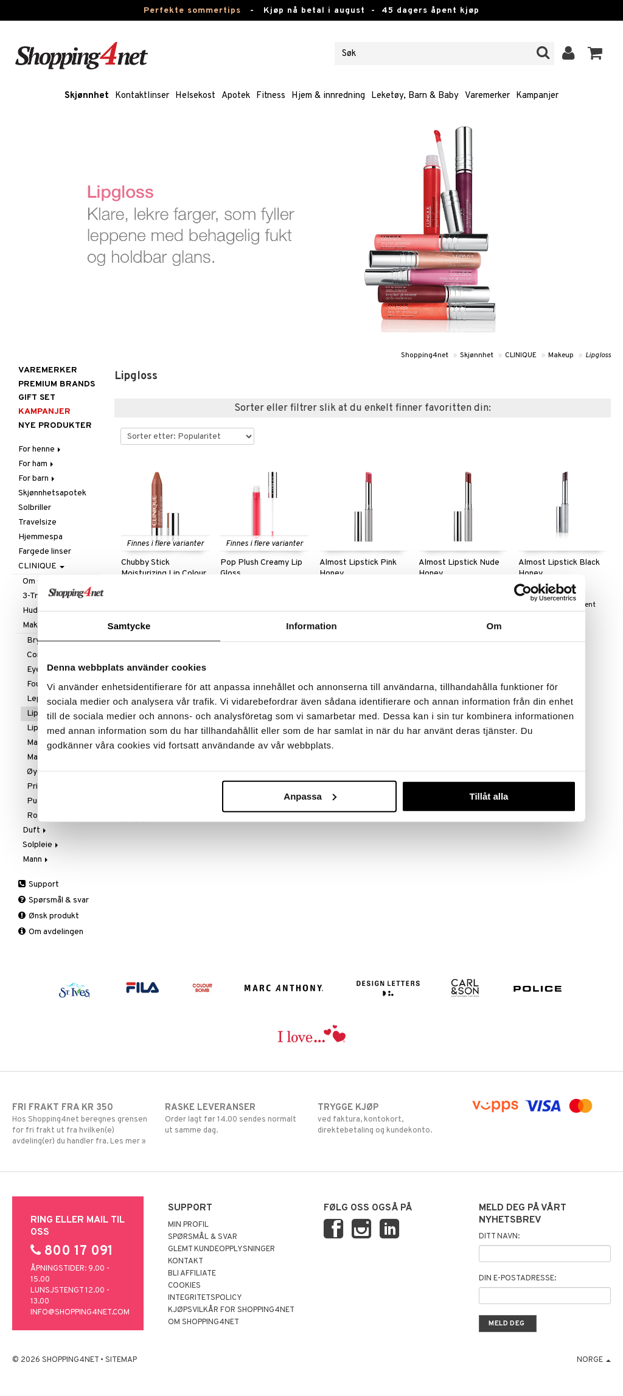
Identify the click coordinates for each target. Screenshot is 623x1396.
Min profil (188, 1225)
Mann (36, 859)
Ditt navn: (499, 1236)
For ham (36, 464)
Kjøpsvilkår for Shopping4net (231, 1310)
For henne (40, 449)
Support (38, 884)
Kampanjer (537, 96)
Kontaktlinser (142, 96)
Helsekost (195, 96)
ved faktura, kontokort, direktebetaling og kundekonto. (388, 1118)
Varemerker (487, 96)
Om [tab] (493, 626)
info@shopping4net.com (80, 1312)
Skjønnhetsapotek (52, 493)
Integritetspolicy (205, 1298)
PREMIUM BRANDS (56, 384)
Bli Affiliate (192, 1274)
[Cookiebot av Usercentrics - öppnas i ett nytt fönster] (523, 593)
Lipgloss (598, 355)
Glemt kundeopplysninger (221, 1249)
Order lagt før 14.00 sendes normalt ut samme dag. (235, 1118)
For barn (37, 478)
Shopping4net (424, 355)
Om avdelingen (50, 932)
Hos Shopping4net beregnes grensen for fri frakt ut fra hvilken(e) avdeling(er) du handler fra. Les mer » (82, 1123)
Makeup (561, 355)
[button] (595, 53)
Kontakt (185, 1261)
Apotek (235, 96)
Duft (35, 830)
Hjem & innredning (328, 96)
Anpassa (310, 795)
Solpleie (41, 845)
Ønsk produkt (48, 916)
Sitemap (121, 1360)
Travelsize (37, 522)
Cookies (184, 1286)
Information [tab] (311, 626)
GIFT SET (36, 398)
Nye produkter (55, 426)
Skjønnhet (86, 96)
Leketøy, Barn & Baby (415, 96)
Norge (594, 1360)
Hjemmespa (40, 537)
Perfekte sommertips (192, 10)
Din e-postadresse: (517, 1278)
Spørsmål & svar (53, 900)
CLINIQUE (521, 355)
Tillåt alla (488, 795)
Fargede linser (44, 551)
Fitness (270, 96)
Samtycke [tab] (129, 626)
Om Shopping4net (203, 1322)
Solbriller (34, 508)
